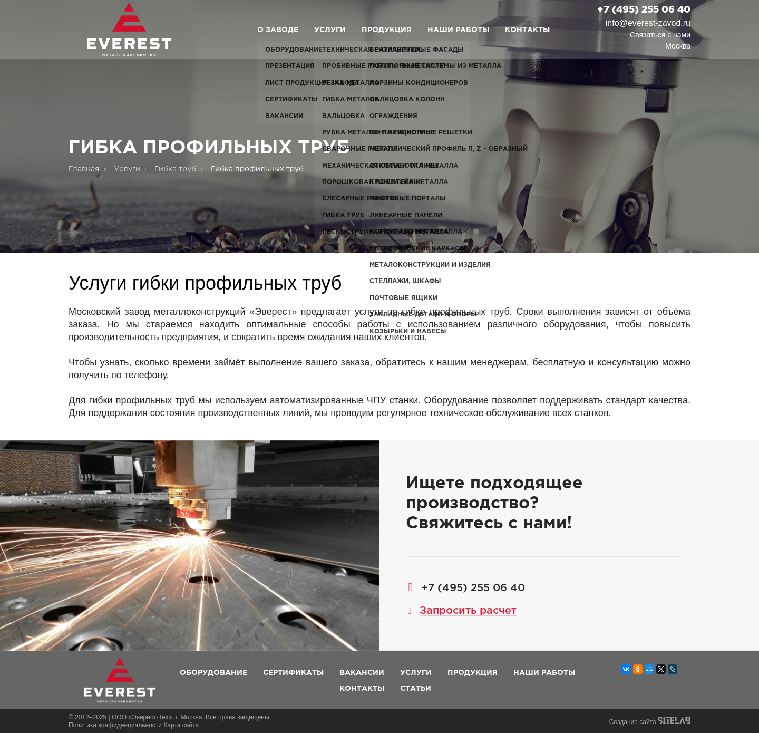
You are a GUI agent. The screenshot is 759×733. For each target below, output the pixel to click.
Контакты (527, 30)
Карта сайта (181, 725)
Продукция (387, 30)
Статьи (415, 689)
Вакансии (361, 673)
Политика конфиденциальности (115, 725)
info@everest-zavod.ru (648, 22)
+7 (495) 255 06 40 (643, 10)
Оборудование (213, 673)
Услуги (330, 30)
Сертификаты (293, 673)
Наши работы (458, 30)
